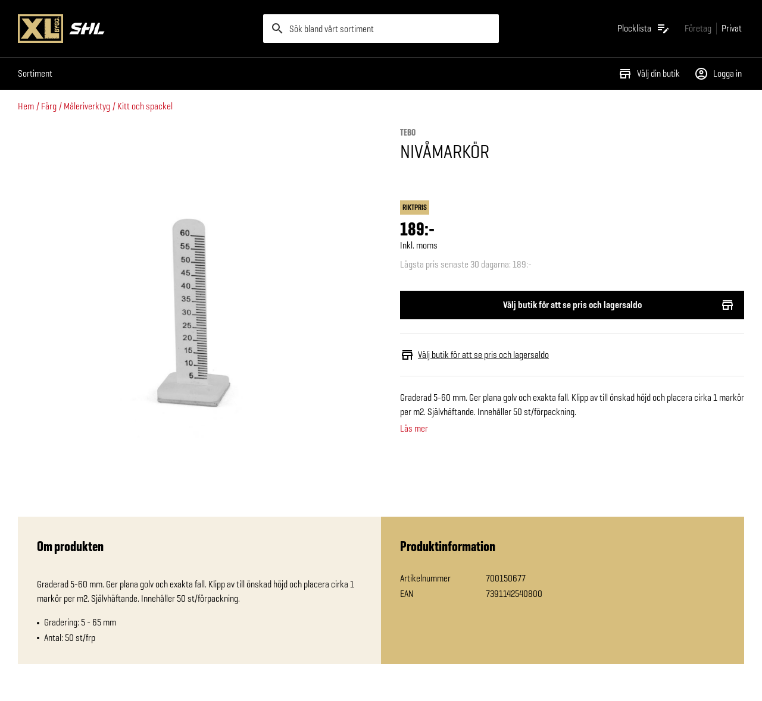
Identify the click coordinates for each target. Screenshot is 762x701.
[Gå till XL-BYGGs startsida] (136, 28)
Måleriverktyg (87, 106)
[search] (381, 28)
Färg (49, 106)
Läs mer (414, 428)
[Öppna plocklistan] (643, 28)
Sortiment (35, 73)
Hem (26, 106)
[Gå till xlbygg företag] (698, 28)
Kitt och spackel (145, 106)
